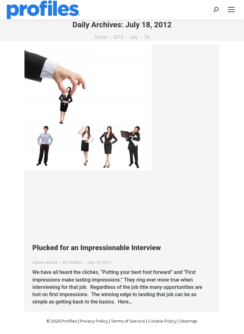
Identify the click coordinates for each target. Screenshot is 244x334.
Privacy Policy (94, 321)
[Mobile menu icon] (231, 9)
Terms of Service (128, 321)
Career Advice (45, 262)
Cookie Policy (162, 321)
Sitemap (188, 321)
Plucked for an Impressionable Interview (96, 247)
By (72, 262)
